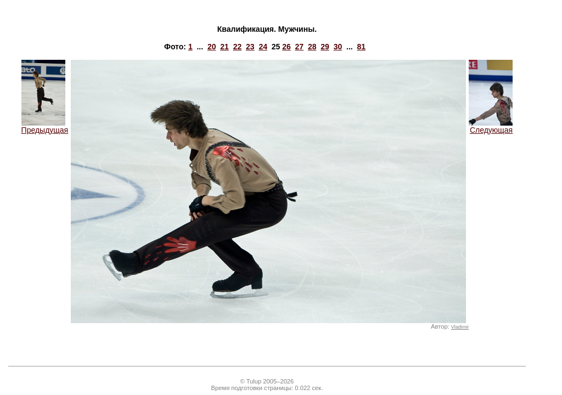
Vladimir (460, 327)
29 (325, 46)
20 (211, 46)
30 (338, 46)
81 (361, 46)
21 (224, 46)
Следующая (491, 126)
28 (312, 46)
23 (250, 46)
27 (299, 46)
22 (237, 46)
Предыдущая (45, 126)
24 (262, 46)
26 (286, 46)
